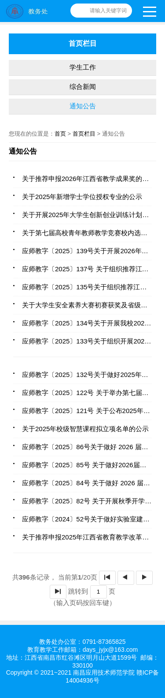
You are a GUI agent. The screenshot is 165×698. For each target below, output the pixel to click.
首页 (60, 133)
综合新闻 (83, 86)
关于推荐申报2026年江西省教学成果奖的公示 (88, 178)
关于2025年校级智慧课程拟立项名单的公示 (85, 428)
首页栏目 (84, 133)
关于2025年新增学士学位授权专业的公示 (82, 196)
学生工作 (83, 67)
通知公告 (83, 106)
